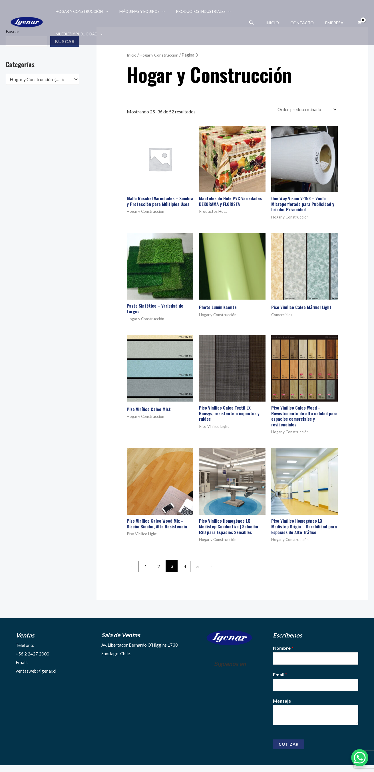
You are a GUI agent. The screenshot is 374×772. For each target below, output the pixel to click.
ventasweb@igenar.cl (36, 676)
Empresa (336, 22)
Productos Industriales (193, 11)
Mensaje (282, 707)
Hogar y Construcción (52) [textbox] (37, 79)
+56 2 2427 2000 (32, 659)
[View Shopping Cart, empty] (359, 22)
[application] (103, 11)
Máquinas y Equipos (136, 11)
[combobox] (42, 79)
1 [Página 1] (146, 571)
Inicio (280, 22)
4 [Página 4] (187, 571)
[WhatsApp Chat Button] (359, 757)
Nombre (283, 653)
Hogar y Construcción (80, 11)
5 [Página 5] (200, 571)
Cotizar (289, 751)
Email (280, 680)
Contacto (307, 22)
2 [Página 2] (160, 571)
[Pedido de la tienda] (305, 110)
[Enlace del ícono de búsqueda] (261, 22)
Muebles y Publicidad (77, 34)
